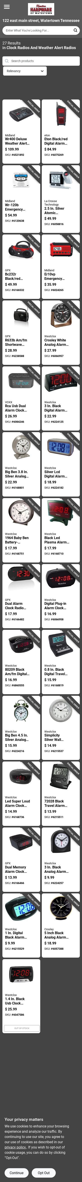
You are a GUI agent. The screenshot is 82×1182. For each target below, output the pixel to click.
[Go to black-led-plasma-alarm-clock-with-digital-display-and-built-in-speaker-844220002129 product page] (61, 530)
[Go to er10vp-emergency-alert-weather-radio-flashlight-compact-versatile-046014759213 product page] (61, 266)
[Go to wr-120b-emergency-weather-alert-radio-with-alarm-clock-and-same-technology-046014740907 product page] (21, 199)
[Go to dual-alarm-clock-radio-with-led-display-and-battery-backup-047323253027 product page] (21, 596)
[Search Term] (41, 30)
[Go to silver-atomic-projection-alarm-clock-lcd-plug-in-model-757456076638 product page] (61, 199)
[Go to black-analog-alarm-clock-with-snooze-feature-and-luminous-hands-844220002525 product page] (61, 859)
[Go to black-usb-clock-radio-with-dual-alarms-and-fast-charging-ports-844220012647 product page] (21, 996)
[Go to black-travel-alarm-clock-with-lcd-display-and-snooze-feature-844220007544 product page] (61, 793)
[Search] (76, 30)
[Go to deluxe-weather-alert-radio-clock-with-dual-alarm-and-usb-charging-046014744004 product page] (21, 131)
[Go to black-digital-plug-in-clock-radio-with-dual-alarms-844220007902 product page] (21, 662)
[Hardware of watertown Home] (41, 9)
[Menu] (7, 7)
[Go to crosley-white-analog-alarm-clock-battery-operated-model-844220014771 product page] (61, 332)
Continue (16, 1173)
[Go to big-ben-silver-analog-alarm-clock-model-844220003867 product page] (21, 464)
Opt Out (44, 1173)
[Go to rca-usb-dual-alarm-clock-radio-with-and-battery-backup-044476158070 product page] (21, 398)
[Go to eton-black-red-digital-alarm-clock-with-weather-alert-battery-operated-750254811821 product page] (61, 131)
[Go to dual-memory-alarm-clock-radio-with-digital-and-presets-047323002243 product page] (21, 859)
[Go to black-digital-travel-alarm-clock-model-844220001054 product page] (61, 662)
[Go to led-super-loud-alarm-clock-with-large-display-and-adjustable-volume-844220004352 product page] (21, 793)
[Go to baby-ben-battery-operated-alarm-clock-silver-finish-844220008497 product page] (21, 530)
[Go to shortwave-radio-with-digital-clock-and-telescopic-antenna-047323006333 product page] (21, 332)
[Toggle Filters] (76, 71)
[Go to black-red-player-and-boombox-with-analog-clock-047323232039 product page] (21, 266)
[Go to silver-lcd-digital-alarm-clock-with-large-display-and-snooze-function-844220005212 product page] (61, 464)
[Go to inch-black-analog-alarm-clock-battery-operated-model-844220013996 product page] (61, 925)
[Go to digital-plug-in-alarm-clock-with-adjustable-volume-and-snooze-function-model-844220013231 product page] (61, 596)
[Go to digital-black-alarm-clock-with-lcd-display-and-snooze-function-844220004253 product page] (21, 925)
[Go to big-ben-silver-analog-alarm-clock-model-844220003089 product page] (21, 728)
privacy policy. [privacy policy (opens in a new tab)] (15, 1147)
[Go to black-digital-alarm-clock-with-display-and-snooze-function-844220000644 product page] (61, 398)
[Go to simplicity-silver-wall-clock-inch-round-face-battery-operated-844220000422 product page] (61, 728)
